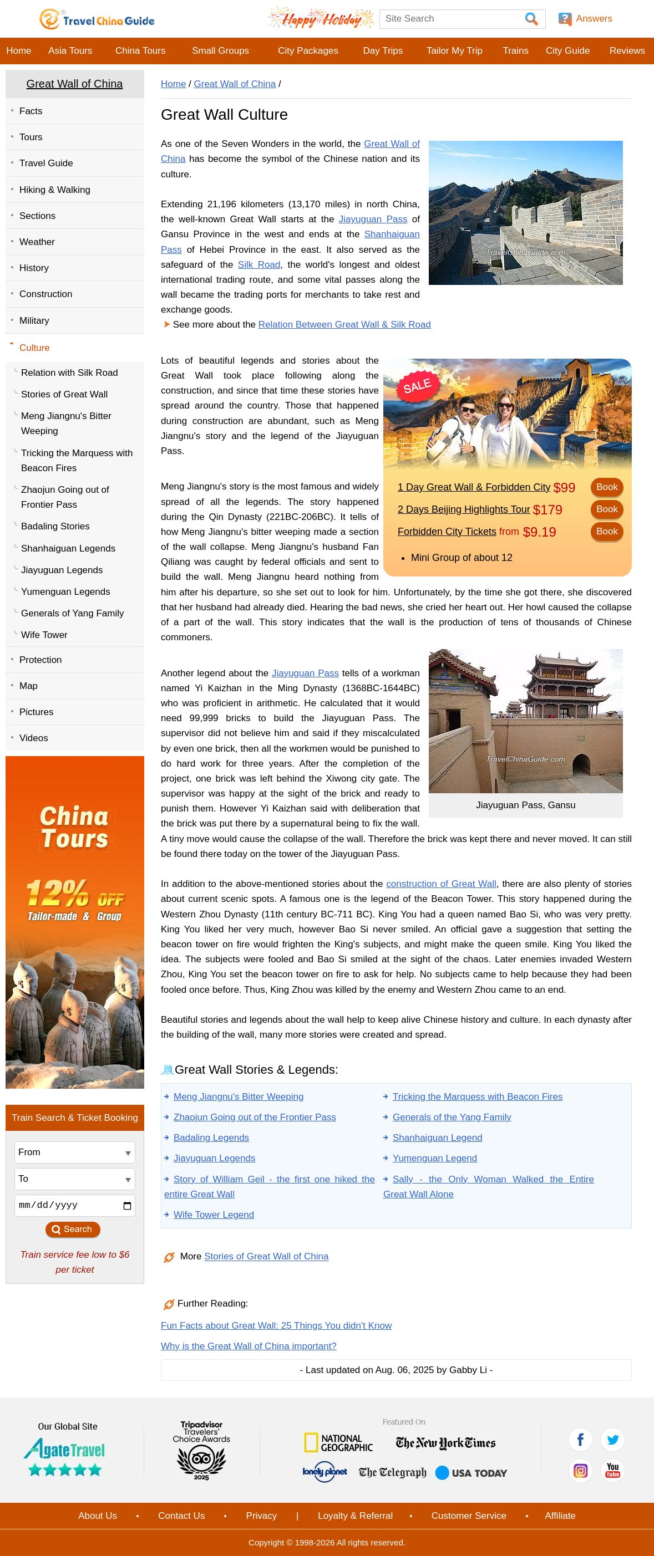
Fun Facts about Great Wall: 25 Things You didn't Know (276, 1325)
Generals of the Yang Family (452, 1117)
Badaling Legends (211, 1137)
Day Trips (383, 50)
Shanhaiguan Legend (438, 1137)
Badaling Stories (55, 526)
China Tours (140, 50)
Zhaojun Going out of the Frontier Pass (255, 1117)
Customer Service (469, 1516)
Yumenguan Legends (65, 591)
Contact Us (181, 1516)
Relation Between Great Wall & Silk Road (344, 324)
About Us (97, 1516)
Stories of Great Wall (64, 394)
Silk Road (259, 264)
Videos (33, 738)
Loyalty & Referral (355, 1516)
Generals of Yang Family (72, 613)
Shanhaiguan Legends (68, 548)
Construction (45, 294)
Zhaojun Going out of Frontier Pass (65, 497)
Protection (40, 660)
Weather (37, 242)
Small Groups (220, 50)
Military (34, 320)
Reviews (627, 50)
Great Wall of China (75, 84)
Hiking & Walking (54, 190)
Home (18, 50)
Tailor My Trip (455, 50)
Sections (37, 216)
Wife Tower (44, 635)
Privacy (261, 1516)
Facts (31, 111)
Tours (31, 137)
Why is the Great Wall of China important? (249, 1346)
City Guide (568, 50)
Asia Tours (70, 50)
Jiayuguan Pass (373, 219)
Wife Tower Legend (214, 1215)
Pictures (36, 712)
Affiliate (560, 1516)
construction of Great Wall (441, 884)
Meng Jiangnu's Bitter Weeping (66, 423)
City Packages (308, 50)
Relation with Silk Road (69, 373)
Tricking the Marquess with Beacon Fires (77, 460)
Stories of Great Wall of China (266, 1257)
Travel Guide (46, 163)
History (34, 268)
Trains (516, 50)
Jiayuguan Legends (62, 570)
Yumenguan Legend (435, 1158)
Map (28, 686)
